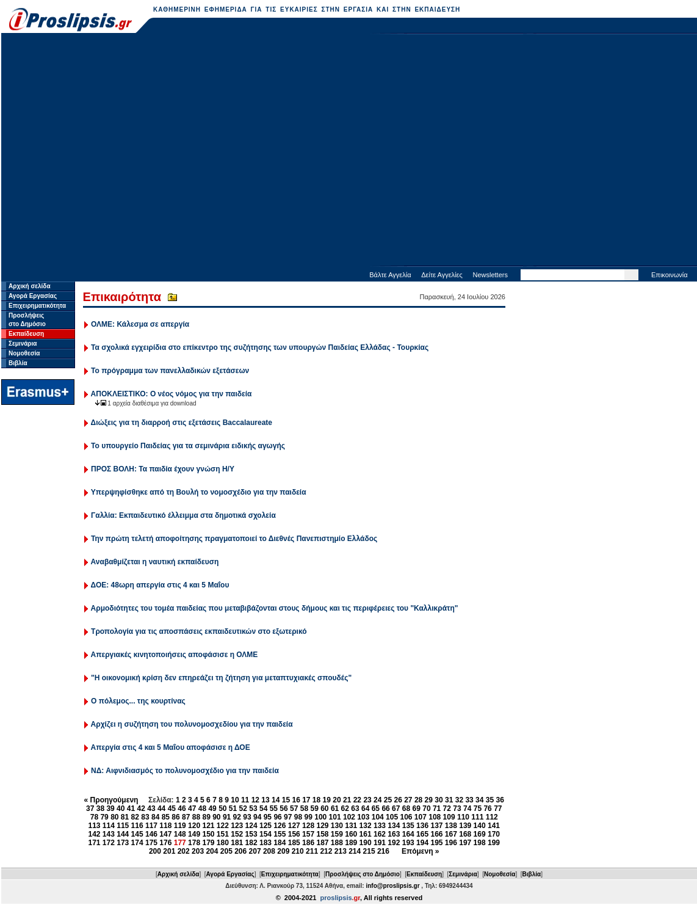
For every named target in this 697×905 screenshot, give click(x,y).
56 (283, 808)
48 (202, 808)
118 (165, 825)
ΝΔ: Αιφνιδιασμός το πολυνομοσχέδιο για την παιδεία (185, 770)
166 (436, 834)
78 (94, 817)
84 (155, 817)
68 (406, 808)
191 (380, 842)
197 (465, 842)
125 (265, 825)
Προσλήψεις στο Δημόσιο (362, 874)
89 (206, 817)
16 (296, 800)
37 (90, 808)
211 (312, 851)
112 (492, 817)
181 (237, 842)
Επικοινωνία (669, 274)
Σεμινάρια (23, 343)
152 (237, 834)
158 (322, 834)
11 (245, 800)
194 (422, 842)
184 (279, 842)
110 (463, 817)
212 (326, 851)
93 (247, 817)
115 (123, 825)
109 (449, 817)
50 (222, 808)
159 (337, 834)
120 (194, 825)
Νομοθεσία (24, 353)
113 (94, 825)
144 (123, 834)
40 (121, 808)
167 (451, 834)
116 (137, 825)
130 (337, 825)
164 (408, 834)
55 (274, 808)
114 (109, 825)
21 (347, 800)
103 (363, 817)
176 (165, 842)
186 (308, 842)
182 (251, 842)
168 (465, 834)
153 (251, 834)
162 (380, 834)
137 (436, 825)
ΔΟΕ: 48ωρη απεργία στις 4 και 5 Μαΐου (160, 585)
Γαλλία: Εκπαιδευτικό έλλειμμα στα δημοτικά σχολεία (183, 515)
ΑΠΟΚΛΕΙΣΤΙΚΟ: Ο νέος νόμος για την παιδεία (171, 394)
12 (255, 800)
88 (196, 817)
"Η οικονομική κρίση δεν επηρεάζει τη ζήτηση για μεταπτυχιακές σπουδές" (221, 678)
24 (377, 800)
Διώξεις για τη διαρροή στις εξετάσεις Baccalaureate (181, 422)
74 (467, 808)
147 (165, 834)
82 (135, 817)
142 (94, 834)
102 (349, 817)
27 (408, 800)
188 (337, 842)
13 (265, 800)
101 (335, 817)
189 (351, 842)
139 (465, 825)
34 (479, 800)
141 (494, 825)
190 (365, 842)
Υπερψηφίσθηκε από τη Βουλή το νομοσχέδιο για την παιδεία (198, 492)
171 (94, 842)
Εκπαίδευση (26, 333)
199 (494, 842)
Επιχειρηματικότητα (37, 305)
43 (151, 808)
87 (186, 817)
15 (286, 800)
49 (212, 808)
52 (243, 808)
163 (394, 834)
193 (408, 842)
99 (308, 817)
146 (151, 834)
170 (494, 834)
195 (436, 842)
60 (324, 808)
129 (322, 825)
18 (316, 800)
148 (180, 834)
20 (337, 800)
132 (365, 825)
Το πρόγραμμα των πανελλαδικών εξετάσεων (170, 370)
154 (265, 834)
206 (240, 851)
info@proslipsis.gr (392, 885)
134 (394, 825)
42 (141, 808)
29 (429, 800)
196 (451, 842)
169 (480, 834)
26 (398, 800)
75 (478, 808)
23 (367, 800)
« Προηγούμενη (111, 800)
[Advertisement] (114, 151)
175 (151, 842)
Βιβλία (18, 363)
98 (298, 817)
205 (226, 851)
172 (109, 842)
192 (394, 842)
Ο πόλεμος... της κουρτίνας (138, 701)
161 (365, 834)
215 (369, 851)
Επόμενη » (420, 851)
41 (131, 808)
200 (155, 851)
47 (192, 808)
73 (457, 808)
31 (449, 800)
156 (294, 834)
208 (269, 851)
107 (420, 817)
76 (487, 808)
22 (357, 800)
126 (279, 825)
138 (451, 825)
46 (182, 808)
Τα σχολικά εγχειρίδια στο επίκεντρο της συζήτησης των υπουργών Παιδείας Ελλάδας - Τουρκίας (259, 347)
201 (169, 851)
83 (145, 817)
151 (223, 834)
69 (417, 808)
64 (365, 808)
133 (380, 825)
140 (480, 825)
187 (322, 842)
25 (388, 800)
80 (114, 817)
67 (396, 808)
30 (438, 800)
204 (212, 851)
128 (308, 825)
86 (175, 817)
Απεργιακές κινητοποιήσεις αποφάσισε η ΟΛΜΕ (174, 654)
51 (233, 808)
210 (298, 851)
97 (288, 817)
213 (340, 851)
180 (223, 842)
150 (208, 834)
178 (194, 842)
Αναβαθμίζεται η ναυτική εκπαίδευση (155, 562)
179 (208, 842)
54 (263, 808)
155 (279, 834)
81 (125, 817)
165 (422, 834)
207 (255, 851)
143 (109, 834)
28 (418, 800)
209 (283, 851)
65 (376, 808)
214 (354, 851)
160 (351, 834)
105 (392, 817)
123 (237, 825)
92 (237, 817)
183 (265, 842)
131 (351, 825)
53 (253, 808)
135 (408, 825)
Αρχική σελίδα (30, 286)
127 (294, 825)
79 (104, 817)
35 (490, 800)
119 (180, 825)
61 (335, 808)
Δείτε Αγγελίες (442, 274)
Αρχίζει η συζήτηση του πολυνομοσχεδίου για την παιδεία (192, 724)
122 (223, 825)
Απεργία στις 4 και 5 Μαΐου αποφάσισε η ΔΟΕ (170, 747)
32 (459, 800)
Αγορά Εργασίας (33, 296)
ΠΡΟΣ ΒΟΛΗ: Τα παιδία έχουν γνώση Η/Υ (162, 469)
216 (383, 851)
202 (184, 851)
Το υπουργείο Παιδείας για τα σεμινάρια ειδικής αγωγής (188, 446)
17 (306, 800)
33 (469, 800)
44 (161, 808)
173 (123, 842)
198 (480, 842)
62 (345, 808)
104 (378, 817)
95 (268, 817)
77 (498, 808)
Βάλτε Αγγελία (390, 274)
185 (294, 842)
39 (110, 808)
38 (100, 808)
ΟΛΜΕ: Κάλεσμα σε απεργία (140, 324)
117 (151, 825)
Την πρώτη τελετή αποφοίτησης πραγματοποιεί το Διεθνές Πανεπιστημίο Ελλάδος (234, 538)
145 (137, 834)
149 (194, 834)
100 (320, 817)
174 (137, 842)
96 (277, 817)
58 (304, 808)
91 (227, 817)
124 (251, 825)
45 (172, 808)
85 (166, 817)
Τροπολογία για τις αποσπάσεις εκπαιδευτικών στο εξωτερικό (199, 631)
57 (294, 808)
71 (437, 808)
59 (314, 808)
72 (447, 808)
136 (422, 825)
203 (198, 851)
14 (276, 800)
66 (385, 808)
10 (235, 800)
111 (477, 817)
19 (327, 800)
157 (308, 834)
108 (434, 817)
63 (355, 808)
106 (406, 817)
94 (257, 817)
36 (500, 800)
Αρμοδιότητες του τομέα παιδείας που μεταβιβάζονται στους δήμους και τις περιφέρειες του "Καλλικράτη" (274, 608)
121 (208, 825)
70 (426, 808)
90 (216, 817)
